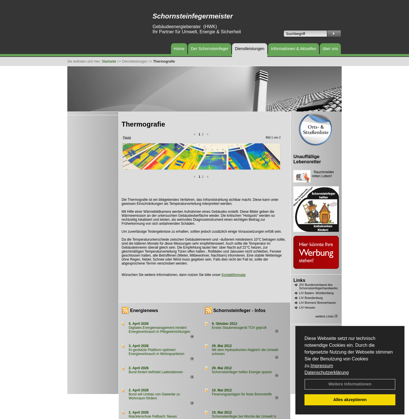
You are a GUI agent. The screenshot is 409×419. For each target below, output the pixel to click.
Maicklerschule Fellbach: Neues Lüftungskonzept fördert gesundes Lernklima (162, 373)
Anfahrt (207, 414)
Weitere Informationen (350, 384)
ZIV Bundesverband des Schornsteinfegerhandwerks (318, 286)
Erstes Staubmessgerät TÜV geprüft (239, 282)
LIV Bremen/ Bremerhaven (317, 302)
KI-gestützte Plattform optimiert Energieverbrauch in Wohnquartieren (156, 307)
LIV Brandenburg (311, 298)
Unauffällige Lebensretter (307, 159)
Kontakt (137, 414)
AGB (219, 414)
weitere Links (326, 316)
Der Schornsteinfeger (209, 48)
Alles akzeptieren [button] (350, 399)
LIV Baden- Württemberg (316, 293)
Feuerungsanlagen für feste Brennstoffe (242, 349)
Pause (127, 137)
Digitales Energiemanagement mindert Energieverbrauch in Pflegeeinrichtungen (159, 284)
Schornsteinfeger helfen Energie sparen (242, 327)
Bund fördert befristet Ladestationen (156, 327)
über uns (330, 48)
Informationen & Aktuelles (293, 48)
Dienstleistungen (249, 48)
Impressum (321, 365)
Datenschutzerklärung (326, 372)
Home (179, 48)
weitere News (266, 403)
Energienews (144, 265)
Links (299, 280)
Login (125, 414)
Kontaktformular (234, 230)
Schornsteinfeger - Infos (239, 265)
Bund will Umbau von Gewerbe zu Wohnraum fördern (154, 351)
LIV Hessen (307, 307)
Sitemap (232, 414)
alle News (184, 403)
